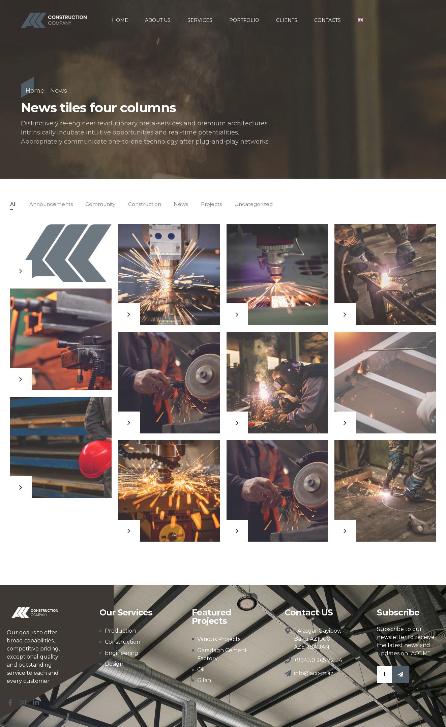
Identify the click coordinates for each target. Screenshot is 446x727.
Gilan (204, 680)
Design (114, 664)
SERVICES (199, 20)
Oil (201, 669)
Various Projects (218, 639)
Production (120, 631)
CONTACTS (327, 20)
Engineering (121, 653)
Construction (122, 642)
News (58, 90)
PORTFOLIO (244, 20)
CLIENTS (286, 20)
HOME (120, 20)
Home (35, 90)
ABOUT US (158, 20)
